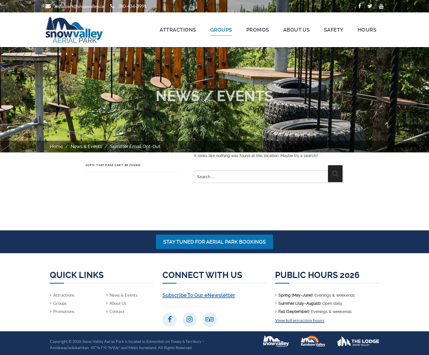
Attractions (178, 30)
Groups (221, 30)
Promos (257, 30)
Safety (334, 30)
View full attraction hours (299, 320)
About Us (296, 30)
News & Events (86, 146)
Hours (367, 30)
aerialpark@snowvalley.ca (79, 6)
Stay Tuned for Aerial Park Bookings (214, 242)
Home (56, 146)
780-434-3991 (132, 6)
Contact (117, 311)
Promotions (64, 311)
